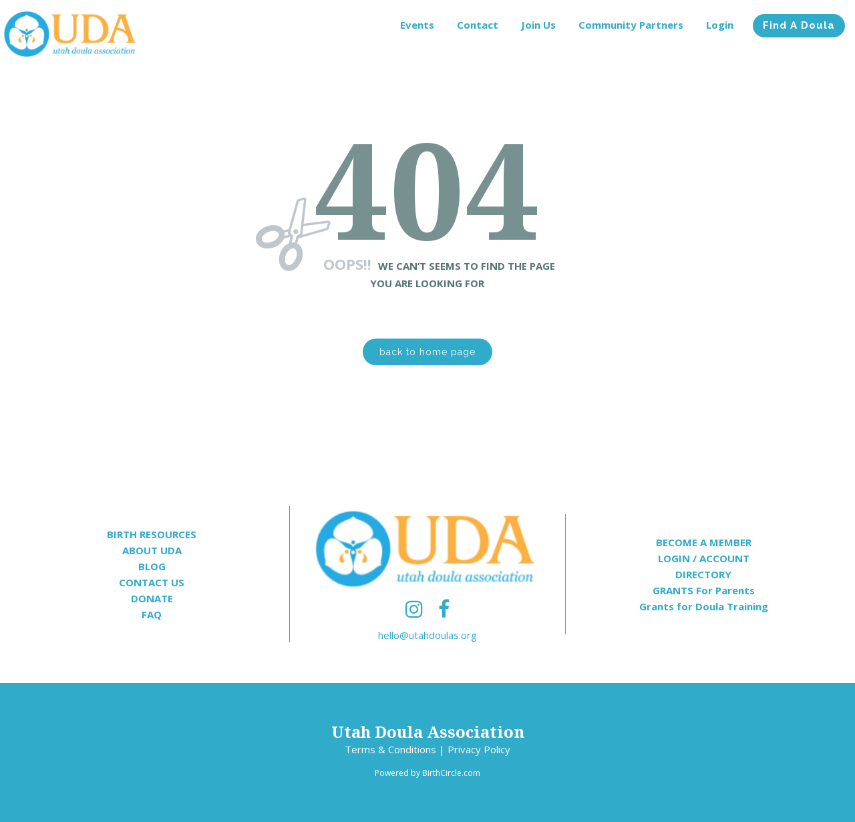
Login (719, 24)
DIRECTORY (703, 574)
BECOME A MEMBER (703, 542)
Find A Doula (799, 25)
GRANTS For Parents (704, 590)
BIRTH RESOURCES (151, 534)
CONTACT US (151, 582)
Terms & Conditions (390, 749)
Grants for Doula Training (703, 606)
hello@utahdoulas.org (427, 635)
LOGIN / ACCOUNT (703, 558)
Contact (477, 24)
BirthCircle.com (451, 773)
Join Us (538, 24)
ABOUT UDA (152, 550)
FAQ (152, 614)
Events (417, 24)
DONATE (152, 598)
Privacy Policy (479, 749)
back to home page (427, 352)
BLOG (152, 566)
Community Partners (630, 24)
